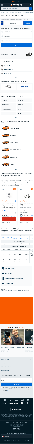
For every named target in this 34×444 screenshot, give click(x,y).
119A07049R (9, 290)
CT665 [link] (15, 238)
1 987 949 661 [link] (9, 238)
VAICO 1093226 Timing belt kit (9, 205)
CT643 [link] (20, 238)
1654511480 (14, 290)
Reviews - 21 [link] (30, 201)
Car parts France (4, 12)
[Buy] (9, 219)
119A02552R (20, 290)
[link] (31, 5)
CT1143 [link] (26, 238)
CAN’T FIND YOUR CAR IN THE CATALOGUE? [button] (12, 49)
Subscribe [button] (16, 384)
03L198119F (3, 290)
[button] (30, 8)
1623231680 (26, 290)
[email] (16, 380)
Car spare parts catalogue (15, 12)
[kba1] (13, 23)
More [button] (8, 390)
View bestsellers (29, 180)
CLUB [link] (19, 1)
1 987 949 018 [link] (4, 238)
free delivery (12, 216)
